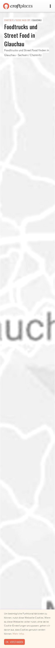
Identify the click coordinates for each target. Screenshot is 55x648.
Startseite (9, 20)
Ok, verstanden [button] (14, 642)
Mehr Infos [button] (18, 633)
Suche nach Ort (23, 20)
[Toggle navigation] (50, 6)
